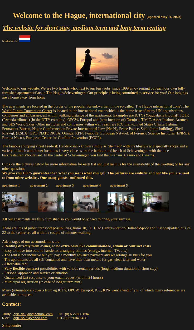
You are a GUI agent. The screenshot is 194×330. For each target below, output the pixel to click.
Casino (129, 155)
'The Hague (144, 106)
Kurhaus (116, 155)
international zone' (167, 106)
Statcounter (11, 325)
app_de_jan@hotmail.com (33, 314)
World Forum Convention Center (27, 111)
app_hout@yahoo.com (30, 318)
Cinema (148, 155)
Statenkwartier (97, 106)
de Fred (115, 146)
